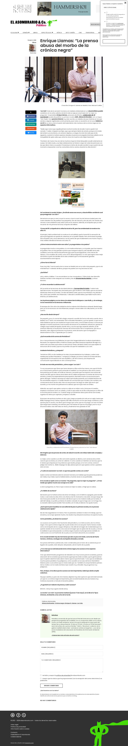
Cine (80, 32)
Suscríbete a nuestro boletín (113, 703)
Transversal (90, 32)
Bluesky (31, 132)
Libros (35, 32)
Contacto (14, 732)
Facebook (32, 116)
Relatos (114, 32)
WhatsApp (31, 124)
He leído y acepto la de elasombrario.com (62, 675)
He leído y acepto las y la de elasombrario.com (115, 724)
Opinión (25, 32)
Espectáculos (46, 32)
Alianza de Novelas (48, 603)
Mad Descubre (103, 32)
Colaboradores (16, 737)
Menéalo (31, 128)
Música (59, 32)
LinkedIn (31, 120)
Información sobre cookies (20, 729)
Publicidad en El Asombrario (20, 735)
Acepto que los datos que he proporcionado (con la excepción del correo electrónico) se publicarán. (71, 679)
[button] (34, 23)
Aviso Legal (14, 725)
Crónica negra (59, 603)
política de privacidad (63, 675)
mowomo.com (29, 743)
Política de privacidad (18, 727)
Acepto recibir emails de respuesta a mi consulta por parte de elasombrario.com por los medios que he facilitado (115, 716)
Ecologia (14, 32)
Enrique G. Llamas (70, 603)
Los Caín (80, 603)
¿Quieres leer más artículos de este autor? (65, 635)
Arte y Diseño (70, 32)
